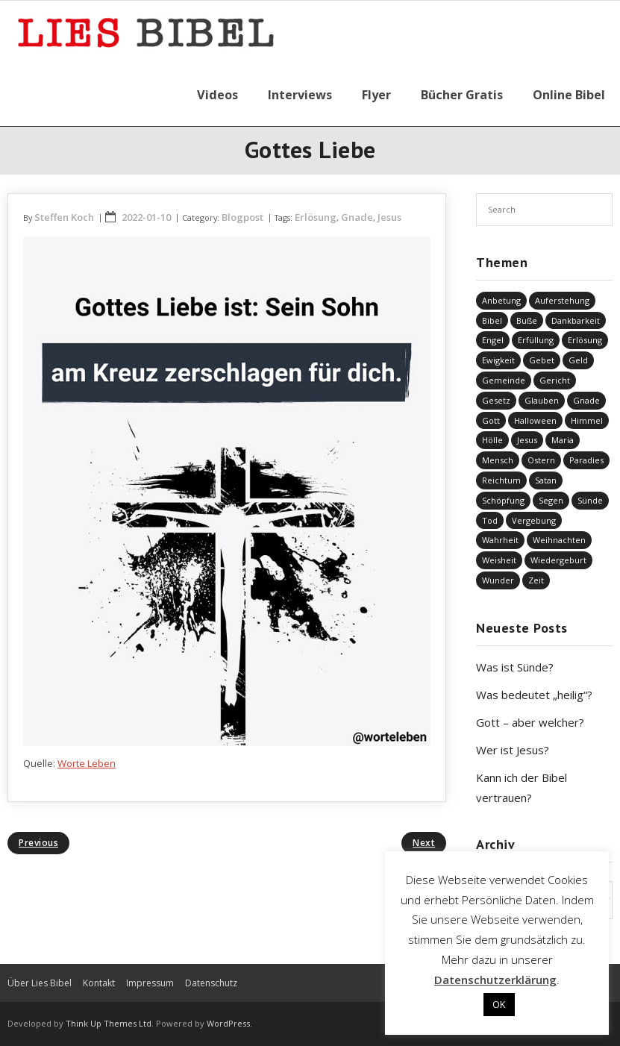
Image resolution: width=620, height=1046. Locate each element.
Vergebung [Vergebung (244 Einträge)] (534, 520)
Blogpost (242, 217)
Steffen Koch (64, 217)
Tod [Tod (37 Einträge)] (490, 520)
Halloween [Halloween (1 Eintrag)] (535, 420)
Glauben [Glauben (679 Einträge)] (542, 400)
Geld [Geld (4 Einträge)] (578, 360)
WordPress (228, 1023)
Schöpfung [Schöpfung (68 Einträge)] (503, 500)
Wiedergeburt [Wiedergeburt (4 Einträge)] (558, 560)
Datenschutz (211, 983)
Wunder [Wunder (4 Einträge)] (498, 580)
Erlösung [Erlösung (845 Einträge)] (585, 339)
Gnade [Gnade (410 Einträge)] (586, 400)
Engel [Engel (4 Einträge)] (493, 339)
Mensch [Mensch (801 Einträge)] (497, 460)
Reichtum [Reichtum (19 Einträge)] (501, 480)
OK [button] (499, 1004)
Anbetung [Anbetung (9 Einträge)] (501, 300)
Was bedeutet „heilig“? (534, 694)
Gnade (357, 217)
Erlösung (315, 217)
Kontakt (99, 983)
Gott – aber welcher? (530, 722)
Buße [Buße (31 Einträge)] (526, 320)
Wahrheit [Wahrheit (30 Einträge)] (500, 539)
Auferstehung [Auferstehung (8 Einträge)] (562, 300)
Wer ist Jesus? (512, 749)
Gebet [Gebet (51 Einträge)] (541, 360)
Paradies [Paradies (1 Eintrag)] (586, 460)
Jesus (389, 217)
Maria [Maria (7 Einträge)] (562, 439)
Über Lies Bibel (39, 983)
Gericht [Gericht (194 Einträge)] (554, 380)
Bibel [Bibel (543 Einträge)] (492, 320)
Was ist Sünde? (515, 667)
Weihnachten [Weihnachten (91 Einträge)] (559, 539)
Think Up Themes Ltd (108, 1023)
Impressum (150, 983)
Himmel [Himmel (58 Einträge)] (587, 420)
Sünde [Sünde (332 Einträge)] (590, 500)
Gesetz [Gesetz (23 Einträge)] (496, 400)
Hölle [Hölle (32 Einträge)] (492, 439)
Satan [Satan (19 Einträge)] (546, 480)
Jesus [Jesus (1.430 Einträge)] (527, 439)
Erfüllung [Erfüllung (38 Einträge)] (536, 339)
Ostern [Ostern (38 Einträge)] (541, 460)
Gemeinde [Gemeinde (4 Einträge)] (503, 380)
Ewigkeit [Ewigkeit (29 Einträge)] (498, 360)
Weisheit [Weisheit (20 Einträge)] (499, 560)
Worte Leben (86, 763)
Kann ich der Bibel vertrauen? (521, 787)
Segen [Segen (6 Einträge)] (551, 500)
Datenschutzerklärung (495, 979)
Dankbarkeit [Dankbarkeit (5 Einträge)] (575, 320)
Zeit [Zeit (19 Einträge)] (536, 580)
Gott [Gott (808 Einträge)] (491, 420)
